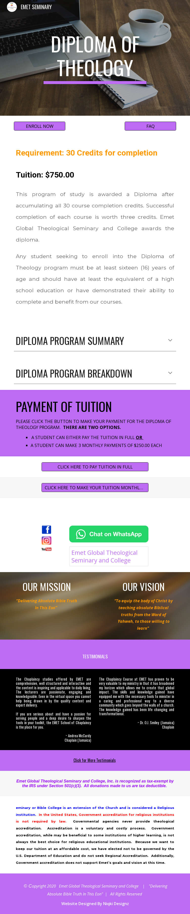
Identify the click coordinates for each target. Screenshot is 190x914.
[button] (170, 341)
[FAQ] (150, 126)
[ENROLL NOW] (39, 126)
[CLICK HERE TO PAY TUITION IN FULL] (95, 467)
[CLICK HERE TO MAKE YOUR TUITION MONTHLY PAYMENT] (95, 488)
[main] (95, 58)
